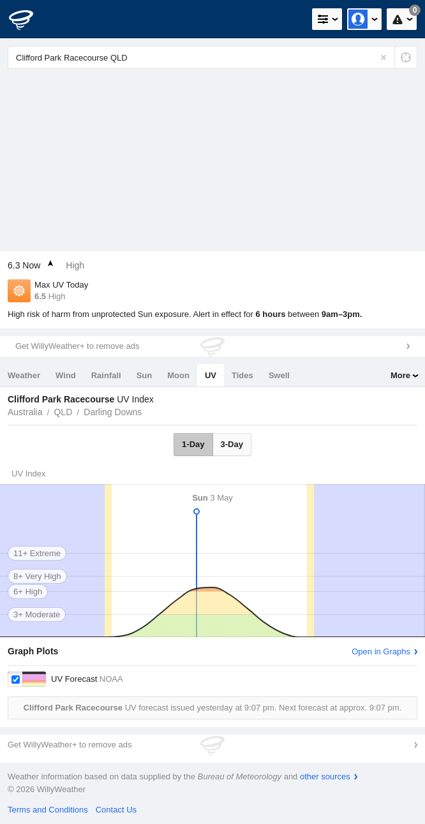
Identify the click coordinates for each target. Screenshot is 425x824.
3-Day (232, 444)
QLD (63, 412)
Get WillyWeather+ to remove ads (77, 346)
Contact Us (116, 809)
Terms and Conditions (48, 809)
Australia (25, 412)
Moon (178, 375)
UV (210, 375)
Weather (24, 375)
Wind (66, 375)
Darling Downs (113, 412)
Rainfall (106, 375)
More (400, 375)
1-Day (193, 444)
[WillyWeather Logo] (29, 19)
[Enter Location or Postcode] (212, 57)
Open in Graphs (381, 651)
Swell (279, 375)
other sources (325, 776)
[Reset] (383, 57)
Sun (145, 375)
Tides (242, 375)
